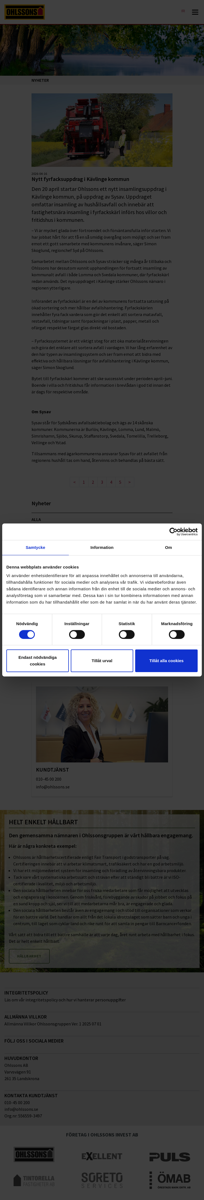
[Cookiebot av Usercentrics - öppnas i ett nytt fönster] (173, 532)
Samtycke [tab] (35, 547)
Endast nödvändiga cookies (38, 660)
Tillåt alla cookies (166, 660)
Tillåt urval (102, 660)
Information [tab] (102, 547)
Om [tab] (168, 547)
